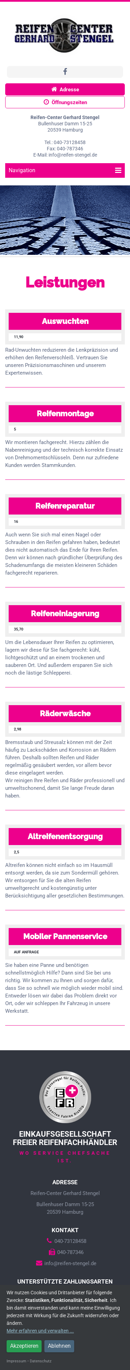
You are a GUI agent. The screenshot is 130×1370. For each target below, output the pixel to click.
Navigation (65, 170)
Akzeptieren (24, 1346)
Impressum (16, 1361)
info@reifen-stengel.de (65, 1263)
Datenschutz (40, 1361)
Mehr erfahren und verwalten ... (40, 1331)
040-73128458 (65, 1241)
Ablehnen (59, 1346)
